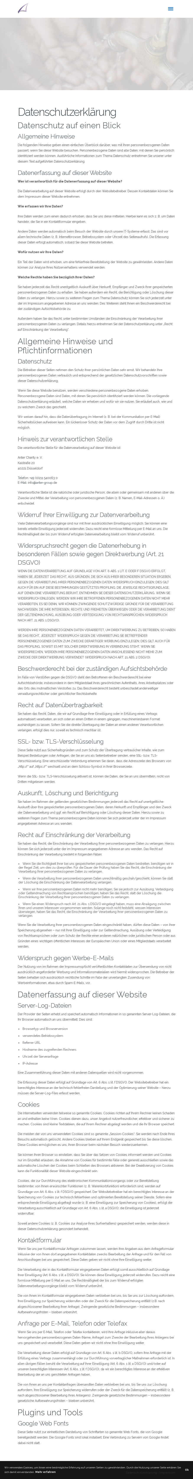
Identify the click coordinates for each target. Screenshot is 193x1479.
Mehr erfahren (45, 1472)
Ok (187, 1469)
